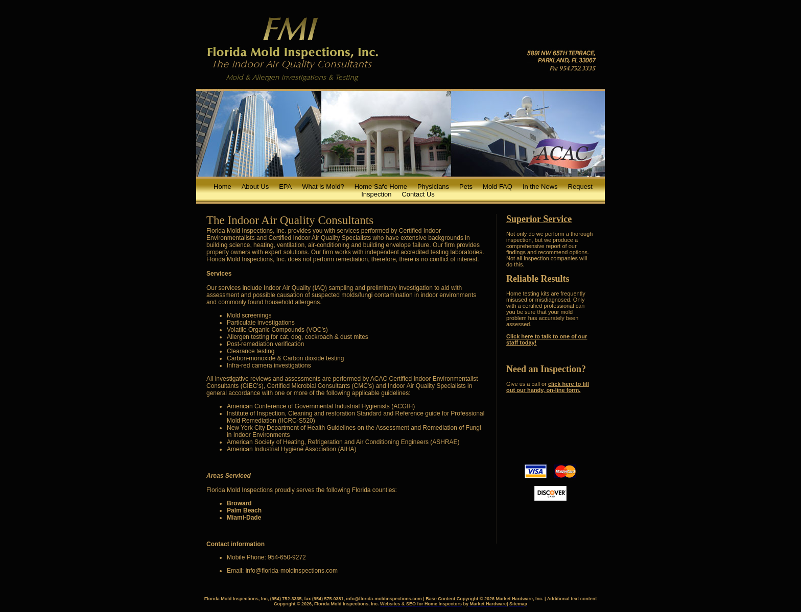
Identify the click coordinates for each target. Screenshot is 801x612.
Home (222, 186)
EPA (285, 186)
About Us (255, 186)
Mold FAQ (497, 186)
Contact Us (418, 194)
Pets (466, 186)
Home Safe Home (381, 186)
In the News (540, 186)
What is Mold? (323, 186)
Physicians (433, 186)
